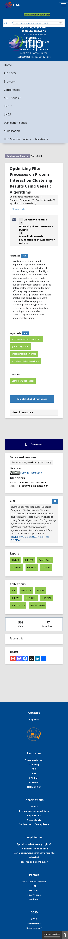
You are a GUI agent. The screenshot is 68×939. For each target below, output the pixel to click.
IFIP (13, 590)
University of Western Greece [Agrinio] (36, 228)
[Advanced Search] (60, 23)
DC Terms (16, 567)
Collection (37, 14)
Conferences (12, 90)
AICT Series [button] (11, 98)
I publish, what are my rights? (34, 844)
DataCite (46, 567)
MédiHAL (34, 899)
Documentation (34, 760)
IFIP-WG (15, 597)
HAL (34, 886)
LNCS (7, 114)
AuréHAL (34, 782)
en (24, 255)
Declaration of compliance (34, 824)
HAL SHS (34, 890)
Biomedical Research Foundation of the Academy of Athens (37, 239)
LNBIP (8, 106)
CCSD (34, 919)
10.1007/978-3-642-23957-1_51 (32, 485)
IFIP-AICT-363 (37, 605)
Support (34, 719)
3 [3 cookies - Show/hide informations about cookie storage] (64, 935)
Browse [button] (9, 81)
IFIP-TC (41, 590)
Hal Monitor (34, 786)
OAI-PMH (34, 777)
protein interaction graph (23, 353)
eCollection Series (15, 123)
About (34, 806)
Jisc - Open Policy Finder (34, 861)
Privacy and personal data (34, 811)
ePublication (12, 131)
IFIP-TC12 (31, 597)
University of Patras (35, 219)
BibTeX (15, 560)
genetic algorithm (20, 346)
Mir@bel (34, 857)
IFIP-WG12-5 (18, 605)
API (34, 773)
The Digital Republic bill (34, 848)
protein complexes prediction (26, 339)
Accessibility (34, 819)
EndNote (31, 567)
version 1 (32, 462)
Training (34, 764)
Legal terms (34, 815)
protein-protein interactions (25, 361)
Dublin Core (45, 560)
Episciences (34, 923)
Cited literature (22, 412)
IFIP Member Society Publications (26, 139)
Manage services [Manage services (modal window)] (52, 935)
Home (8, 65)
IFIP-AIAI (46, 597)
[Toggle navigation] (63, 5)
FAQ (34, 769)
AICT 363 (10, 73)
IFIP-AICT (26, 590)
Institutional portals (34, 881)
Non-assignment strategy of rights (34, 852)
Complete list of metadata (31, 398)
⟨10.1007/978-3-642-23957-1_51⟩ (27, 536)
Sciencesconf (34, 928)
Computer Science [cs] (22, 380)
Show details (18, 209)
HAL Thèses (34, 894)
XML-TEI (28, 560)
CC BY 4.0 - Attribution (31, 472)
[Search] (5, 23)
